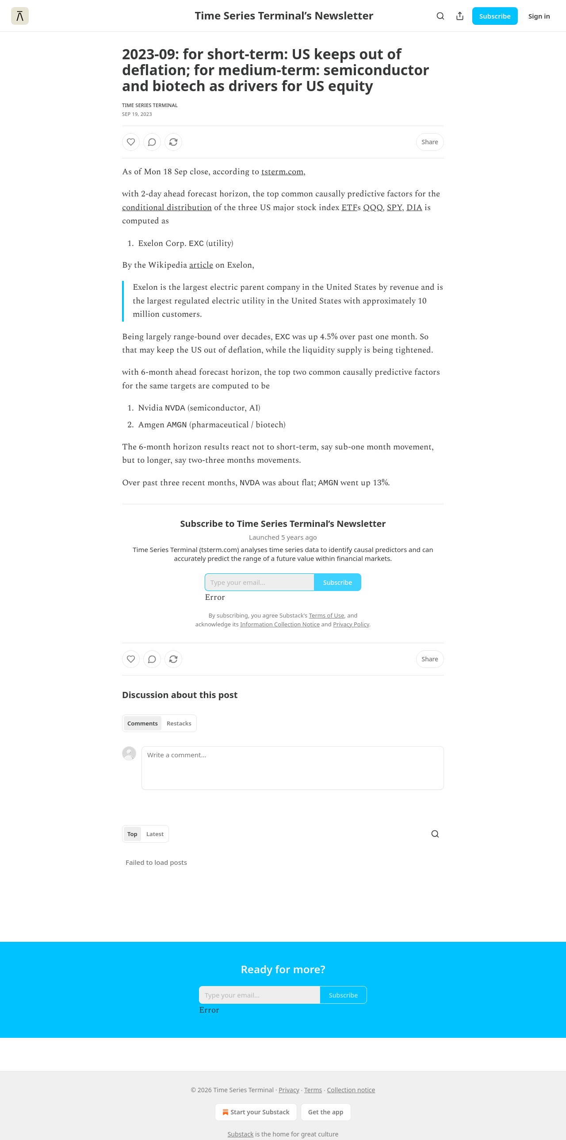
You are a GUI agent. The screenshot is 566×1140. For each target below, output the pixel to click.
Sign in (539, 16)
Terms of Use (326, 620)
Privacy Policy (351, 629)
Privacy (289, 1090)
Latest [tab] (155, 838)
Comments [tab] (142, 728)
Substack (241, 1134)
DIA (414, 207)
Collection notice (351, 1090)
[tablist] (159, 728)
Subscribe (495, 16)
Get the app (326, 1112)
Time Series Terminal (150, 105)
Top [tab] (132, 838)
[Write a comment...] (293, 772)
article (201, 266)
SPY (394, 207)
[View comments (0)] (152, 142)
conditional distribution (167, 207)
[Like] (131, 142)
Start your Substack (255, 1112)
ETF (349, 207)
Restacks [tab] (179, 728)
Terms (313, 1090)
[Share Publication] (460, 16)
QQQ (372, 207)
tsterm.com (282, 171)
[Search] (440, 16)
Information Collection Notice (280, 629)
